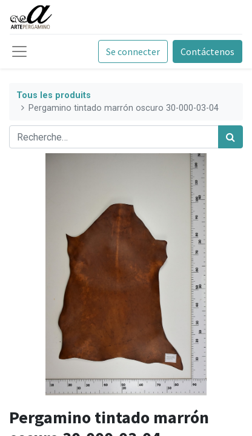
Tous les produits (53, 95)
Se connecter (133, 51)
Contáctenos (207, 51)
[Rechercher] (230, 136)
